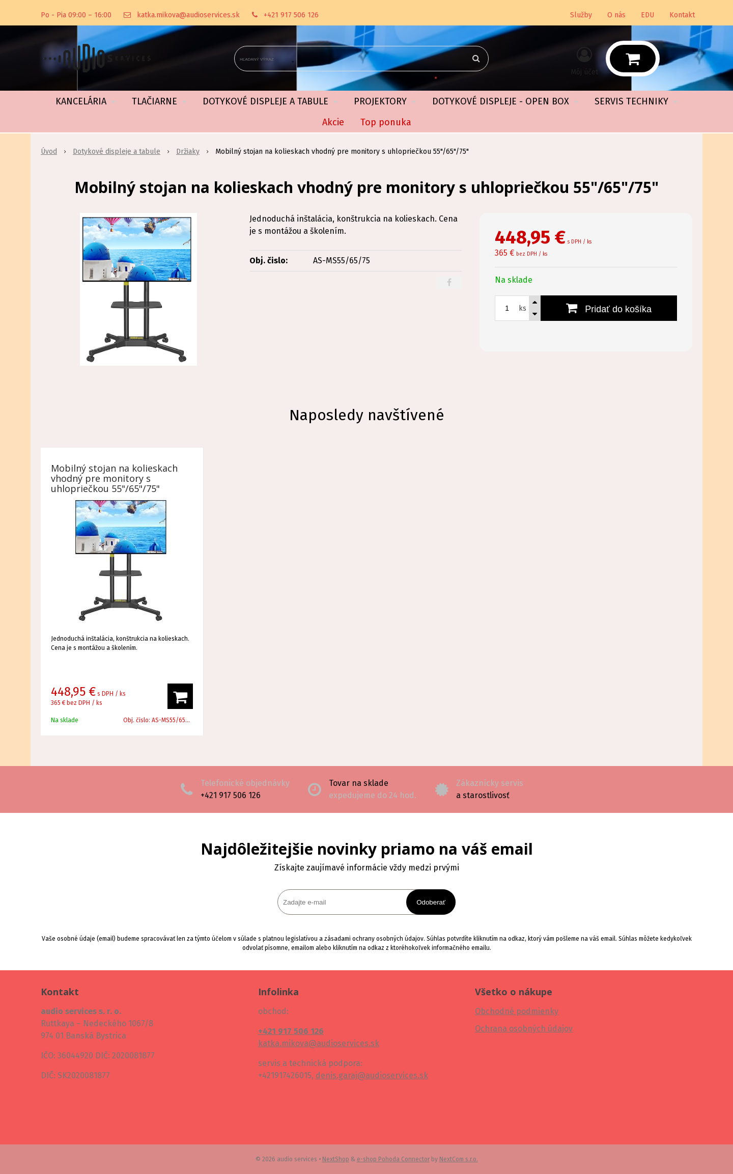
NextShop (335, 1159)
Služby (581, 15)
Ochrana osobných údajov (524, 1028)
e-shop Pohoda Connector (393, 1159)
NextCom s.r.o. (458, 1159)
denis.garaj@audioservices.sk (372, 1075)
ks (522, 308)
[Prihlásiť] (584, 60)
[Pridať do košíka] (609, 308)
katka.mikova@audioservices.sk (188, 15)
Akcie (333, 122)
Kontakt (682, 15)
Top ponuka (385, 122)
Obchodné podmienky (516, 1011)
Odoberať (430, 902)
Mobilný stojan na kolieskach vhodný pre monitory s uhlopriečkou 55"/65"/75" (114, 478)
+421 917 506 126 (291, 15)
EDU (647, 15)
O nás (616, 15)
